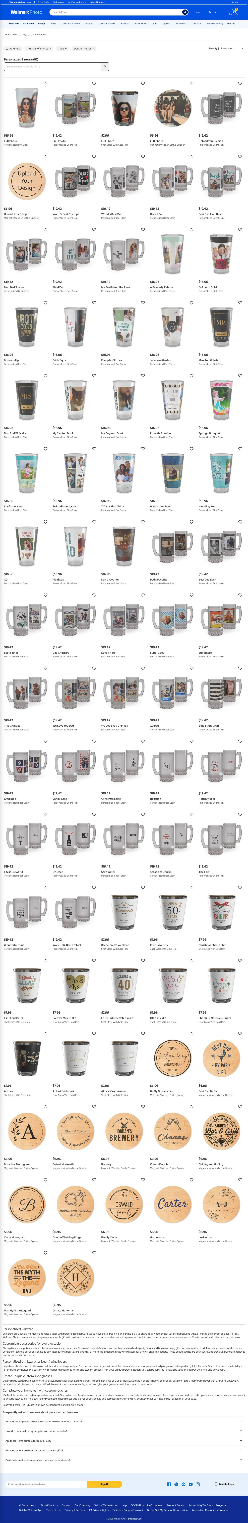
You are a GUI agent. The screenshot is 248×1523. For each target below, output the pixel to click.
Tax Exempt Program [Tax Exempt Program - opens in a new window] (214, 1505)
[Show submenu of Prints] (58, 23)
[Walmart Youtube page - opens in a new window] (191, 1484)
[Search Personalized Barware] (52, 66)
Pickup (41, 23)
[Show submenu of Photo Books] (148, 23)
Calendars (196, 23)
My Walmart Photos (77, 2)
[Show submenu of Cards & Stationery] (81, 23)
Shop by (231, 23)
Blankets (125, 23)
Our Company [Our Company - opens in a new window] (82, 1505)
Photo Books (141, 23)
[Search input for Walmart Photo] (115, 12)
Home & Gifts (11, 34)
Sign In (234, 2)
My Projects (58, 2)
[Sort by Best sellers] (232, 48)
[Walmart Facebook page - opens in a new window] (169, 1484)
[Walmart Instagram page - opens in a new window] (198, 1484)
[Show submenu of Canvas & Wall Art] (116, 23)
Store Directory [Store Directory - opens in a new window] (49, 1505)
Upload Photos (97, 2)
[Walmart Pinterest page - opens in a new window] (183, 1484)
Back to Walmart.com (19, 2)
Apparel (166, 23)
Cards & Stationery (71, 23)
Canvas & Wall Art (107, 23)
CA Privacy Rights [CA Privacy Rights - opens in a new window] (99, 1510)
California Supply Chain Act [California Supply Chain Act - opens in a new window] (128, 1510)
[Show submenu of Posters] (94, 23)
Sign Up (104, 1484)
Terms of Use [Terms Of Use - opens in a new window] (53, 1510)
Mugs (24, 34)
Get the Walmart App (30, 1510)
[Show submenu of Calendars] (203, 23)
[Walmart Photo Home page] (26, 12)
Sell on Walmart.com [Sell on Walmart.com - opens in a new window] (105, 1505)
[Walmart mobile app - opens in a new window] (224, 1484)
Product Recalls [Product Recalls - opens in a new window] (175, 1505)
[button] (26, 83)
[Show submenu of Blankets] (130, 23)
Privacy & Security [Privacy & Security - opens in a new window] (75, 1510)
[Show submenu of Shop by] (236, 23)
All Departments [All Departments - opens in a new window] (27, 1505)
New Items (14, 23)
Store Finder (44, 2)
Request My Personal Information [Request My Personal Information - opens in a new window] (210, 1510)
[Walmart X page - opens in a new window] (176, 1484)
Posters (89, 23)
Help (197, 12)
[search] (105, 66)
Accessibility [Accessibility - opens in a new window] (195, 1505)
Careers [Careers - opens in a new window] (66, 1505)
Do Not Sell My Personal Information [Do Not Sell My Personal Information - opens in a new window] (167, 1510)
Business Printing (215, 23)
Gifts (155, 23)
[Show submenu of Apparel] (172, 23)
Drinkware (181, 23)
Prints (53, 23)
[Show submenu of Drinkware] (188, 23)
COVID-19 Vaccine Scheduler (147, 1505)
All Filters (13, 48)
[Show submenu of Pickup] (46, 23)
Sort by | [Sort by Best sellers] (214, 48)
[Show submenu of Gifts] (159, 23)
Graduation (28, 23)
